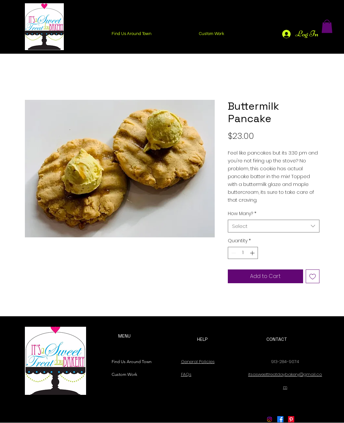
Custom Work (124, 374)
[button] (327, 26)
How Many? (242, 214)
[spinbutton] (243, 253)
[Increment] (253, 253)
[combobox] (273, 226)
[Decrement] (233, 253)
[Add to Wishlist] (312, 276)
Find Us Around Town (130, 361)
